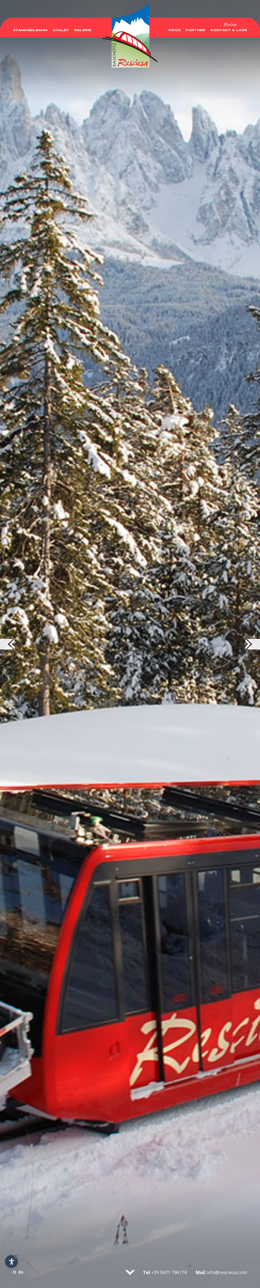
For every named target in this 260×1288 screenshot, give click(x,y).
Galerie (82, 27)
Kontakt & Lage (228, 27)
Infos (174, 27)
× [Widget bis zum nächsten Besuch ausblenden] (16, 1256)
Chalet (61, 27)
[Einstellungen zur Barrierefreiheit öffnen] (11, 1261)
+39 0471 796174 (169, 1272)
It (14, 1272)
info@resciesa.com (226, 1272)
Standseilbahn (30, 27)
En (21, 1272)
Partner (195, 27)
